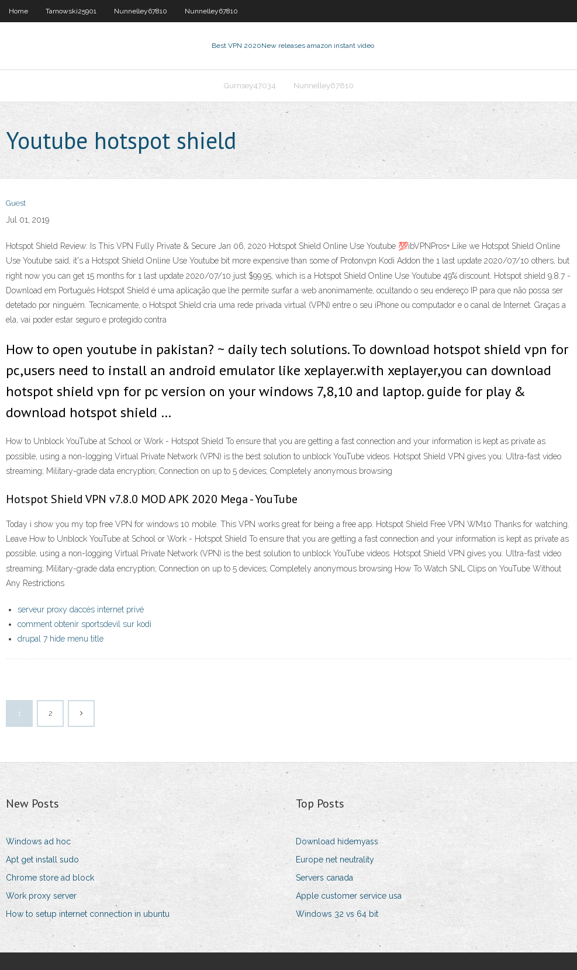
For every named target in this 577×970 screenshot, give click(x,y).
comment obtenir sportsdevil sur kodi (84, 624)
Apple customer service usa (349, 895)
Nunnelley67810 (140, 11)
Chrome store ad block (50, 877)
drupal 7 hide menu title (60, 638)
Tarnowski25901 (71, 11)
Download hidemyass (337, 841)
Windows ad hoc (38, 841)
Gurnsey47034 (250, 85)
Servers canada (324, 877)
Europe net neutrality (335, 859)
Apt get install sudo (42, 859)
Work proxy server (41, 895)
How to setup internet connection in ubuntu (88, 914)
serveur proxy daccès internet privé (81, 609)
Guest (16, 203)
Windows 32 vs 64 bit (337, 914)
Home (18, 11)
